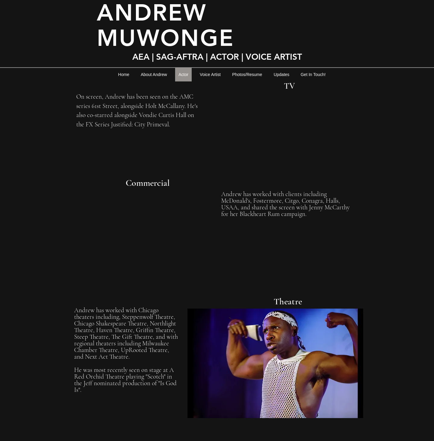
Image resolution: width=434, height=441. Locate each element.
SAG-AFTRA (180, 57)
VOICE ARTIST (275, 57)
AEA (142, 57)
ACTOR (224, 57)
